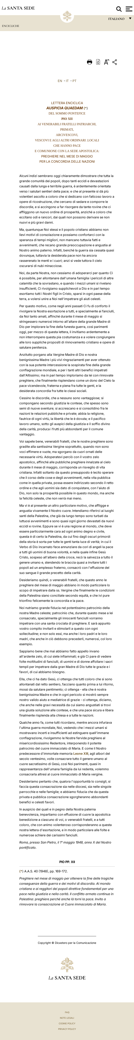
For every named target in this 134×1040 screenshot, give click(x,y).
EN (60, 81)
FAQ (67, 1012)
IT (67, 81)
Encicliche (10, 26)
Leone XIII (80, 754)
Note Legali (67, 1018)
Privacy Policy (67, 1029)
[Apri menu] (128, 9)
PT (74, 81)
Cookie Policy (67, 1023)
